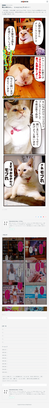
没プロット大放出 (7, 377)
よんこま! (4, 5)
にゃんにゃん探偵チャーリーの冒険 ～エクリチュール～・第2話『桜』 (16, 340)
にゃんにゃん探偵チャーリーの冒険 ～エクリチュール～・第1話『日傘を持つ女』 (18, 343)
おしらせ (26, 377)
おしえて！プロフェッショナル (10, 382)
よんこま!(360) (4, 209)
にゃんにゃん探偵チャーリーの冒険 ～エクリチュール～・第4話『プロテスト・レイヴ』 (19, 332)
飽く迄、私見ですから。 (36, 377)
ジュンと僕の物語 (17, 377)
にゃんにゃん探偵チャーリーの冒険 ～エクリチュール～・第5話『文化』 (16, 329)
